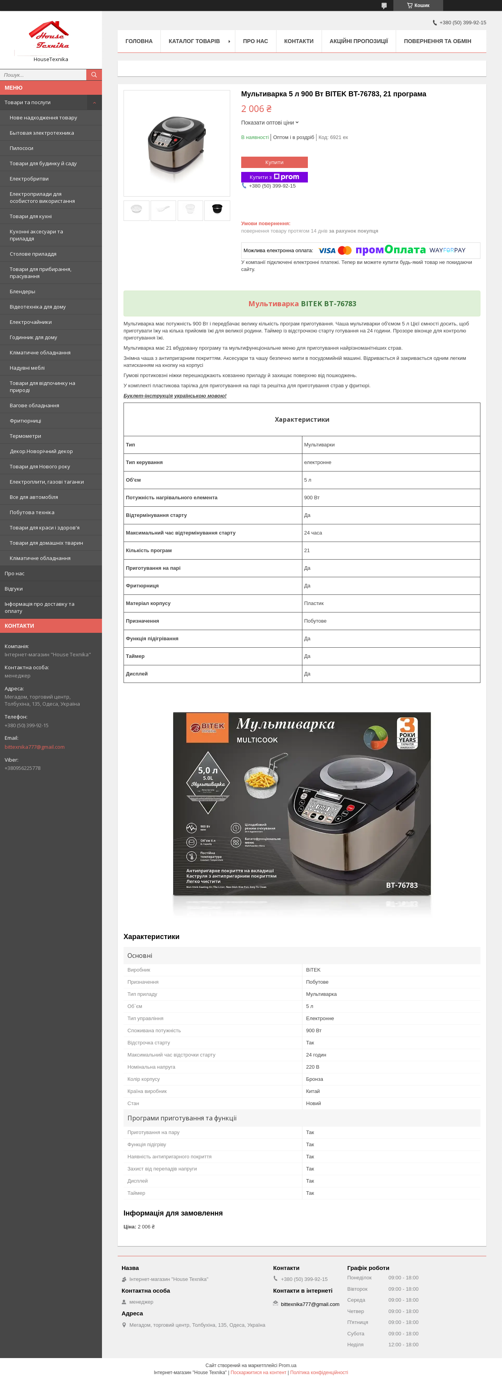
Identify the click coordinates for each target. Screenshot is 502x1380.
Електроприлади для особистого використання (42, 197)
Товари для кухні (31, 216)
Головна (139, 41)
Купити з (274, 177)
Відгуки (14, 588)
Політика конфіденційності (319, 1372)
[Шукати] (94, 75)
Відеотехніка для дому (38, 306)
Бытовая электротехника (42, 132)
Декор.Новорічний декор (41, 451)
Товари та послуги (28, 102)
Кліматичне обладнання (40, 352)
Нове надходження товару (43, 117)
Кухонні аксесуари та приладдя (36, 235)
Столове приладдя (33, 253)
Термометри (25, 435)
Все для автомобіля (34, 496)
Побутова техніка (32, 512)
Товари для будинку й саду (43, 163)
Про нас (14, 573)
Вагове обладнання (34, 405)
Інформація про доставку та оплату (40, 607)
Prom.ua (287, 1365)
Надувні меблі (27, 367)
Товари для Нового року (40, 466)
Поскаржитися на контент (258, 1372)
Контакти (299, 41)
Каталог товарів (194, 41)
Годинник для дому (33, 337)
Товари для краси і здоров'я (45, 527)
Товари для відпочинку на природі (42, 386)
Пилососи (21, 148)
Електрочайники (31, 321)
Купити (275, 162)
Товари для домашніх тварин (46, 542)
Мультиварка (273, 303)
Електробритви (29, 178)
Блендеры (22, 291)
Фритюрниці (25, 420)
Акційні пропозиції (359, 41)
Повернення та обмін (437, 41)
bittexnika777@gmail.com (35, 746)
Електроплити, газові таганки (47, 481)
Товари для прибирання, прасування (40, 273)
